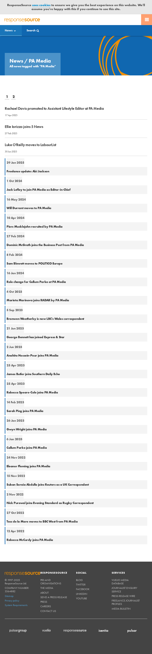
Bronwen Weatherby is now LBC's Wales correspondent (45, 319)
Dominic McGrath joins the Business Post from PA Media (45, 245)
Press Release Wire (123, 596)
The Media (46, 588)
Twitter (81, 584)
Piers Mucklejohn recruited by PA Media (35, 226)
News (9, 30)
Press (43, 601)
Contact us (48, 611)
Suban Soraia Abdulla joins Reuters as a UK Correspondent (48, 484)
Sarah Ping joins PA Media (25, 411)
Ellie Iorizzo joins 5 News (24, 126)
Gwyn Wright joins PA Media (27, 429)
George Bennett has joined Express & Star (36, 337)
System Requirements (16, 605)
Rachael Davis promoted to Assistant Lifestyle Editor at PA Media (54, 108)
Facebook (82, 589)
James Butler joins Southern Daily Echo (33, 374)
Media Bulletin (121, 608)
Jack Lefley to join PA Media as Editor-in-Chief (38, 190)
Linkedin (81, 594)
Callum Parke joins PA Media (27, 448)
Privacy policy (12, 600)
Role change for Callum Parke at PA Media (36, 282)
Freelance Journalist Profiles (126, 602)
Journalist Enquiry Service (124, 589)
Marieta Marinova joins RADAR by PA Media (38, 300)
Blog (79, 580)
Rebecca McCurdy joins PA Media (30, 540)
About (44, 592)
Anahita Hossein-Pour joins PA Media (32, 355)
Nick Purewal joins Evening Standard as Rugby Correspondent (50, 503)
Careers (45, 606)
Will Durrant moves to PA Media (29, 208)
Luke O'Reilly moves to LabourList (30, 144)
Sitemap (9, 596)
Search (31, 30)
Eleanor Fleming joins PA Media (28, 466)
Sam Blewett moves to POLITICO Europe (35, 263)
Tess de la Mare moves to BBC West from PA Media (42, 521)
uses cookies (41, 5)
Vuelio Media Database (120, 581)
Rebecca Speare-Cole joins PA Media (32, 392)
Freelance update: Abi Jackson (28, 171)
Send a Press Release (53, 597)
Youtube (81, 598)
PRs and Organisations (50, 581)
